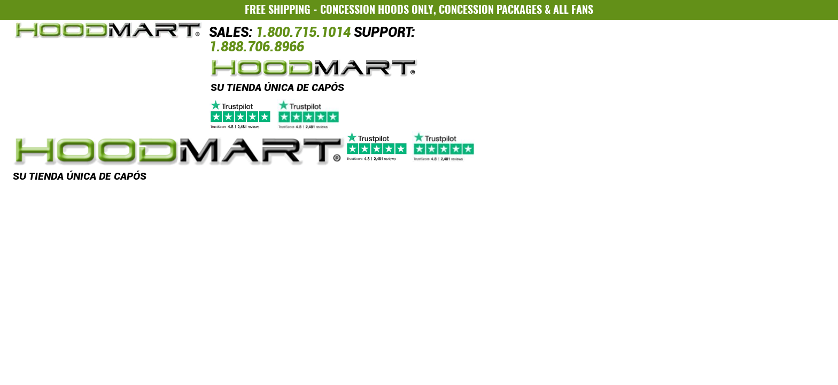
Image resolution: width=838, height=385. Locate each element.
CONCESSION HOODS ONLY (376, 9)
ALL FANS (573, 9)
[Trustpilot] (275, 114)
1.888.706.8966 (256, 47)
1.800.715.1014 (303, 32)
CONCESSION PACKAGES (490, 9)
